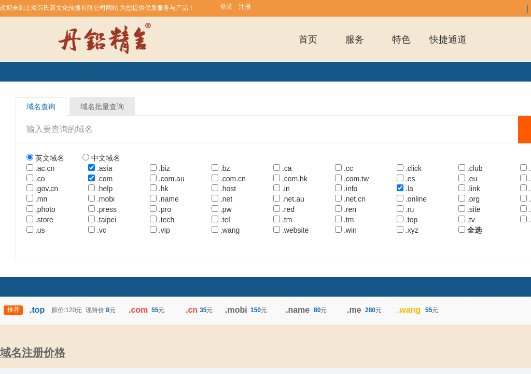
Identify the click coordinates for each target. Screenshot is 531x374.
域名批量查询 (102, 106)
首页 (308, 39)
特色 (401, 39)
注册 (245, 6)
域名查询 (40, 106)
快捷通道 (448, 39)
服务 (354, 39)
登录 (226, 6)
